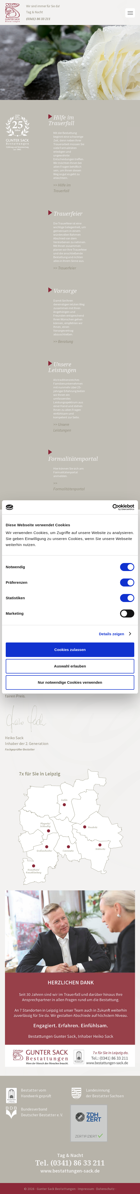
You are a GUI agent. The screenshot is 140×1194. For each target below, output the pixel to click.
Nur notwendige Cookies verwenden (70, 682)
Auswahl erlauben (70, 666)
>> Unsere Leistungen (62, 427)
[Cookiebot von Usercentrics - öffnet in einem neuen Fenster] (112, 507)
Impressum (86, 1189)
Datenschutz (105, 1189)
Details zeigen (111, 634)
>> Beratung (63, 341)
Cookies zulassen (70, 649)
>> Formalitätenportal (69, 486)
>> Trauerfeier (64, 267)
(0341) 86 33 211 (77, 1163)
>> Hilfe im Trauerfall (62, 187)
